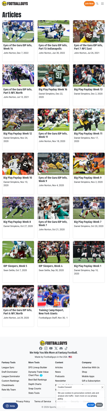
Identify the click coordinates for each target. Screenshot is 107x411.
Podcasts (60, 376)
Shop (84, 372)
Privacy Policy (23, 401)
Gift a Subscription (91, 380)
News (58, 372)
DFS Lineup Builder (37, 367)
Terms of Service (42, 401)
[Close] (102, 387)
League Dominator (11, 376)
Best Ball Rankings (37, 379)
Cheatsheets (8, 385)
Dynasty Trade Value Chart (39, 374)
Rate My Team (9, 389)
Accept (91, 405)
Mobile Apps (88, 376)
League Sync (8, 367)
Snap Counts (34, 388)
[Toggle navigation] (102, 3)
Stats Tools (34, 393)
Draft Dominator (10, 372)
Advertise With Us (90, 367)
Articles (59, 367)
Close (99, 405)
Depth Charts (34, 384)
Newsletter (60, 380)
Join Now (89, 3)
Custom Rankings (10, 380)
